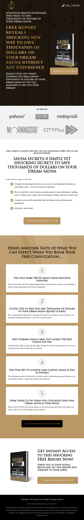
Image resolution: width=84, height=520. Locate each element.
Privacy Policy (52, 504)
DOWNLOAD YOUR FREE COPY (65, 71)
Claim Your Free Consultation (42, 424)
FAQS (29, 504)
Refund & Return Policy (39, 504)
